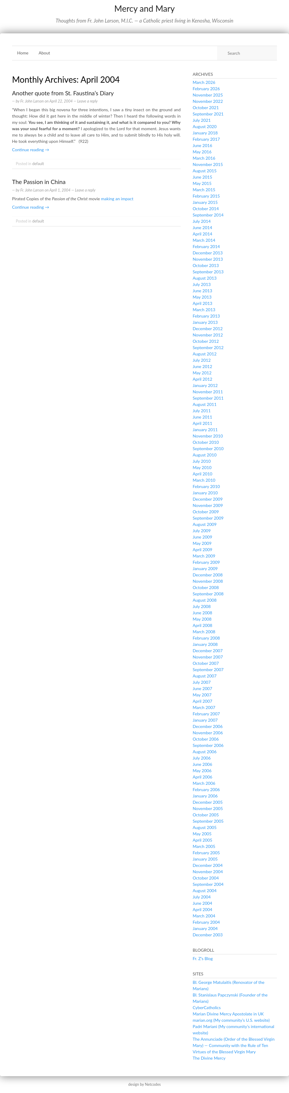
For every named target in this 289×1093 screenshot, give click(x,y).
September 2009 (208, 517)
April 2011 (202, 423)
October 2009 (206, 511)
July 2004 (202, 896)
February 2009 (206, 562)
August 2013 (204, 278)
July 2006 (202, 757)
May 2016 (202, 151)
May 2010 (202, 467)
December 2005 (208, 802)
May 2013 (202, 296)
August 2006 (204, 751)
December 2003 (208, 934)
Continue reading (30, 149)
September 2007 (208, 669)
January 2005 (205, 858)
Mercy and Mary (144, 8)
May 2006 (202, 770)
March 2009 (204, 555)
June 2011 (202, 416)
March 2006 (204, 783)
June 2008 (202, 612)
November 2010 (208, 435)
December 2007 (208, 650)
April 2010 (202, 473)
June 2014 (202, 227)
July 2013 (202, 284)
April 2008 (202, 625)
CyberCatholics (207, 1007)
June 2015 (202, 177)
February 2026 (206, 88)
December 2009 (208, 499)
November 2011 (208, 391)
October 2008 (206, 587)
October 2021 (206, 107)
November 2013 (208, 259)
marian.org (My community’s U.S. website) (231, 1020)
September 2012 (208, 347)
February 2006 (206, 789)
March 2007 (204, 707)
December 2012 (208, 328)
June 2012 (202, 366)
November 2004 (208, 871)
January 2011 (205, 429)
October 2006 (206, 738)
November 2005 (208, 808)
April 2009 (202, 549)
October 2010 (206, 442)
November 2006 (208, 732)
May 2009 (202, 543)
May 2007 (202, 694)
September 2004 (208, 884)
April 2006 (202, 776)
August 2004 (204, 890)
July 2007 (202, 682)
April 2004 (202, 909)
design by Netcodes (144, 1084)
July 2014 (202, 221)
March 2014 (204, 240)
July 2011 (202, 410)
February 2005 (206, 852)
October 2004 (206, 877)
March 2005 (204, 846)
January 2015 (205, 202)
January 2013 (205, 322)
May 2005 (202, 833)
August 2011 (204, 404)
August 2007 (204, 675)
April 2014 (202, 233)
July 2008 (202, 606)
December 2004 (208, 865)
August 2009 (204, 524)
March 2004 (204, 915)
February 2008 (206, 637)
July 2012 (202, 360)
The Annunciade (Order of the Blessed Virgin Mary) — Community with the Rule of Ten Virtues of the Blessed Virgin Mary (234, 1045)
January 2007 (205, 720)
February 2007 (206, 713)
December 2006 (208, 726)
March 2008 (204, 631)
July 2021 (202, 120)
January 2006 (205, 795)
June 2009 (202, 536)
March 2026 (204, 82)
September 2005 (208, 821)
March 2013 (204, 309)
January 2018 (205, 132)
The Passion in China (39, 181)
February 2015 (206, 195)
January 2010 (205, 492)
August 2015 (204, 170)
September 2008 (208, 593)
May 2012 (202, 372)
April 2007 (202, 701)
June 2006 (202, 764)
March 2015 (204, 189)
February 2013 (206, 315)
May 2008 (202, 619)
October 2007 (206, 663)
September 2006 (208, 745)
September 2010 (208, 448)
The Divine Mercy (209, 1058)
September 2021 (208, 113)
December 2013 (208, 252)
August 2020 (204, 126)
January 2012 (205, 385)
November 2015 (208, 164)
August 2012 (204, 353)
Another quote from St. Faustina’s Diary (63, 93)
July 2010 (202, 461)
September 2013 (208, 271)
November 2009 (208, 505)
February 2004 (206, 922)
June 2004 (202, 903)
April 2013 (202, 303)
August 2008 (204, 600)
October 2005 (206, 814)
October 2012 (206, 341)
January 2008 (205, 644)
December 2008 (208, 574)
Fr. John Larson (32, 101)
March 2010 (204, 480)
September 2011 (208, 398)
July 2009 (202, 530)
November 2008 (208, 581)
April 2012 (202, 379)
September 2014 (208, 214)
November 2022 (208, 101)
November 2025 (208, 94)
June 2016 (202, 145)
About (44, 52)
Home (22, 52)
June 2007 (202, 688)
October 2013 (206, 265)
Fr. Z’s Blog (203, 958)
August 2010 (204, 454)
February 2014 (206, 246)
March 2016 (204, 158)
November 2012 (208, 334)
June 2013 (202, 290)
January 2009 (205, 568)
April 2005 (202, 840)
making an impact (117, 198)
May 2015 (202, 183)
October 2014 (206, 208)
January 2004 (205, 928)
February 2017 (206, 139)
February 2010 (206, 486)
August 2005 (204, 827)
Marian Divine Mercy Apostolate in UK (228, 1013)
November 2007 (208, 656)
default (38, 163)
